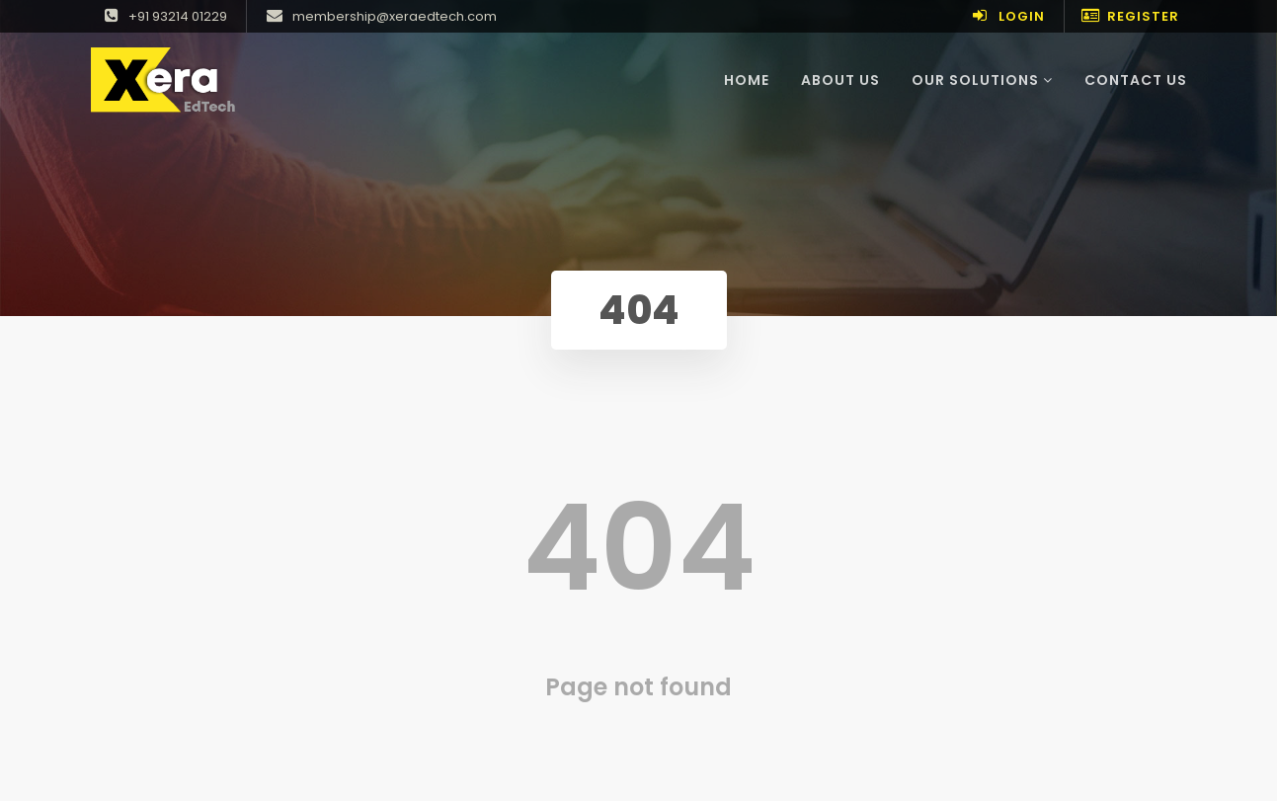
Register (1129, 16)
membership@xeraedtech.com (380, 16)
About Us (840, 80)
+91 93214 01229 (163, 16)
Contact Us (1135, 80)
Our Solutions (982, 80)
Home (754, 79)
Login (1006, 16)
